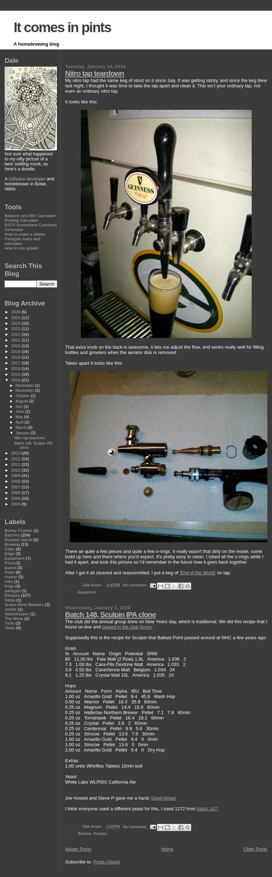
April (20, 422)
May (20, 417)
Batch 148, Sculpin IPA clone (110, 614)
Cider (10, 549)
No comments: (135, 585)
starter (10, 609)
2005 (16, 498)
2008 (16, 481)
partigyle (12, 590)
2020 (16, 345)
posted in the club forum (127, 627)
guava (10, 567)
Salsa (10, 600)
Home (167, 849)
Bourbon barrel (18, 539)
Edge (9, 553)
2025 (16, 317)
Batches (84, 834)
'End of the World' (197, 572)
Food (9, 562)
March (22, 427)
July (20, 406)
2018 (16, 357)
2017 (16, 362)
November (25, 390)
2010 (16, 470)
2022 (16, 334)
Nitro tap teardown (94, 73)
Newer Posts (78, 849)
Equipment (87, 592)
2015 (16, 374)
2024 (16, 323)
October (23, 396)
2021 (16, 340)
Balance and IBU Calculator (30, 215)
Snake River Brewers (24, 604)
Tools (9, 623)
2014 (16, 380)
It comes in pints (62, 27)
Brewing (12, 544)
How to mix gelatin (22, 248)
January (23, 433)
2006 (16, 492)
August (22, 401)
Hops (9, 572)
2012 (16, 458)
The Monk (14, 618)
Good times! (163, 798)
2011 (16, 464)
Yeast (10, 627)
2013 (16, 453)
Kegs (9, 586)
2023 (16, 328)
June (20, 411)
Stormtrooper (17, 613)
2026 (16, 311)
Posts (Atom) (106, 862)
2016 (16, 368)
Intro (9, 581)
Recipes (100, 834)
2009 (16, 475)
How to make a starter (25, 234)
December (25, 385)
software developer (27, 178)
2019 (16, 351)
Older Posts (255, 849)
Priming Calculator (22, 220)
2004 (16, 504)
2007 (16, 486)
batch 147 (207, 808)
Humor (11, 576)
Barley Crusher (18, 530)
